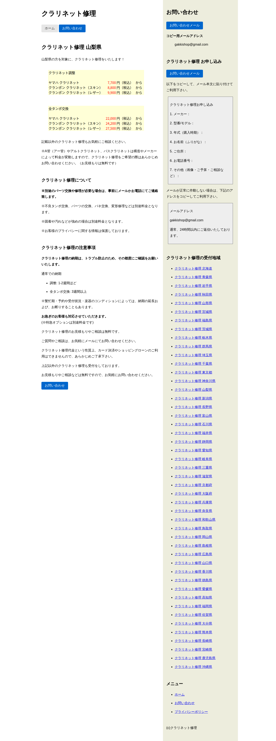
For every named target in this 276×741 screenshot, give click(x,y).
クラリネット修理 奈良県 (193, 511)
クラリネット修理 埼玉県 (193, 355)
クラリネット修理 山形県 (193, 303)
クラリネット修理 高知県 (193, 597)
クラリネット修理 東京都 (193, 372)
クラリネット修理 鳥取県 (193, 528)
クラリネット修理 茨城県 (193, 329)
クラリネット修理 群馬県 (193, 346)
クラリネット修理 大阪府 (193, 493)
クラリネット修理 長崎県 (193, 641)
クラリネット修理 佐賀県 (193, 614)
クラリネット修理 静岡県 (193, 441)
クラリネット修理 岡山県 (193, 537)
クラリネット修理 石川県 (193, 424)
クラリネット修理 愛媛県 (193, 589)
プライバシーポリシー (191, 712)
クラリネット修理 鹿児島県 (195, 658)
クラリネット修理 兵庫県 (193, 502)
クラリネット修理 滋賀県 (193, 476)
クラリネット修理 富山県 (193, 415)
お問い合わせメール (185, 25)
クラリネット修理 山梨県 (193, 389)
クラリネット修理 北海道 (193, 268)
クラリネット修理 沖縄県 (193, 667)
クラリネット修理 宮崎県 (193, 649)
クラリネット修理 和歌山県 (195, 519)
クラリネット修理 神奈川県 (195, 381)
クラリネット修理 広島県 (193, 554)
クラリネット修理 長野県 (193, 407)
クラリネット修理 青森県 (193, 277)
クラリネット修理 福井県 (193, 433)
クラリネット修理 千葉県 (193, 363)
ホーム (50, 28)
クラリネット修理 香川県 (193, 571)
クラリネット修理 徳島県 (193, 580)
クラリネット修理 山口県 (193, 563)
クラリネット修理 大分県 (193, 623)
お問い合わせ (72, 28)
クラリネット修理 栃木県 (193, 337)
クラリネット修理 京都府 (193, 485)
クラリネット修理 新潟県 (193, 398)
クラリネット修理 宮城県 (193, 312)
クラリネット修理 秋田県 (193, 294)
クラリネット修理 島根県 (193, 545)
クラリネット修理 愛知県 (193, 450)
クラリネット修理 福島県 (193, 320)
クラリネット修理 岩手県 (193, 286)
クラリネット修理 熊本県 (193, 632)
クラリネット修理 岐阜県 (193, 459)
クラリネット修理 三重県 (193, 467)
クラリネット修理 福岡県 (193, 606)
